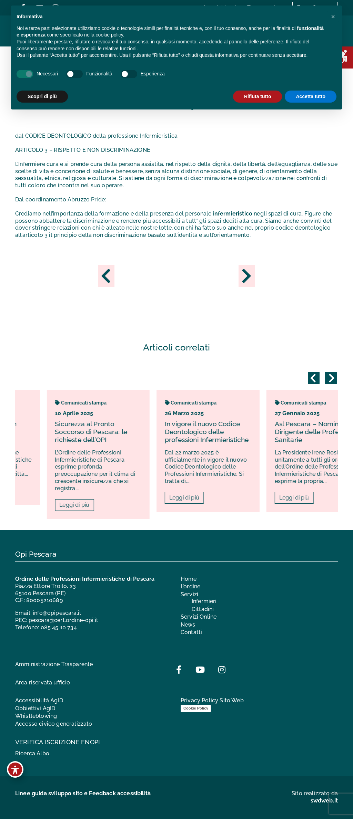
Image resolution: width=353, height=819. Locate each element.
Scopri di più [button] (42, 96)
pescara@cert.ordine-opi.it (63, 620)
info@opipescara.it (57, 613)
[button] (333, 16)
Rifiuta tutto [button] (257, 96)
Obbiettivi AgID (35, 708)
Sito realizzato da (315, 797)
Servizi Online (198, 616)
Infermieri (204, 601)
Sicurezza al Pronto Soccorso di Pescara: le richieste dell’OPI (128, 431)
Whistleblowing (36, 716)
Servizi (189, 594)
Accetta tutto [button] (310, 96)
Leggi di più (112, 505)
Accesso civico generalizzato (53, 724)
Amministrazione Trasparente (54, 664)
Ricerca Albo (32, 753)
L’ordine (190, 586)
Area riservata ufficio (42, 682)
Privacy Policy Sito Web (212, 700)
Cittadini (203, 609)
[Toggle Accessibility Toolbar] (15, 769)
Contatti (191, 632)
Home (189, 579)
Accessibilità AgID (39, 700)
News (188, 624)
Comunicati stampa (118, 403)
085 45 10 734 (59, 627)
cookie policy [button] (109, 35)
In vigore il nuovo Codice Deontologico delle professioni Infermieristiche (244, 431)
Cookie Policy (195, 708)
